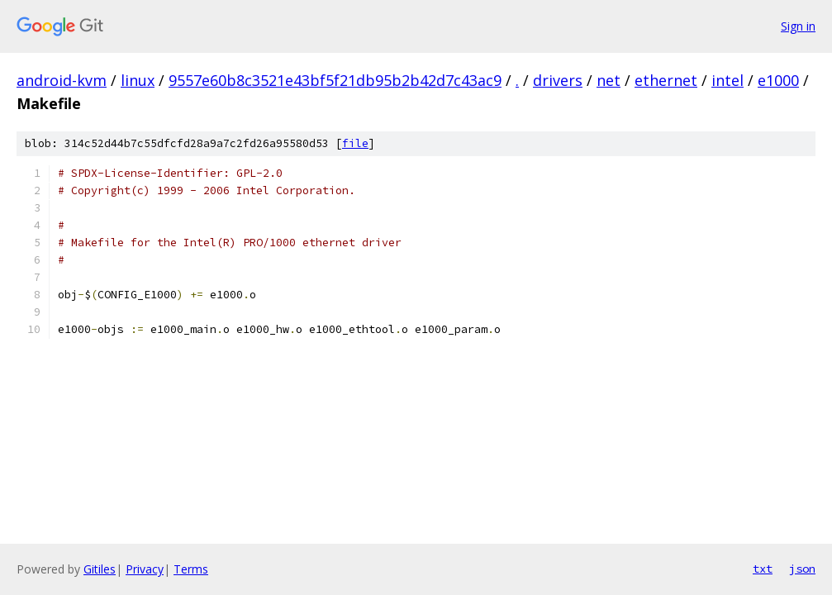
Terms (191, 569)
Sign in (798, 26)
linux (138, 80)
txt (763, 568)
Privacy (145, 569)
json (802, 568)
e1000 (778, 80)
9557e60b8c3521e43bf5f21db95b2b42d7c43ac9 (335, 80)
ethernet (666, 80)
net (608, 80)
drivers (557, 80)
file (355, 143)
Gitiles (99, 569)
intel (727, 80)
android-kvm (62, 80)
